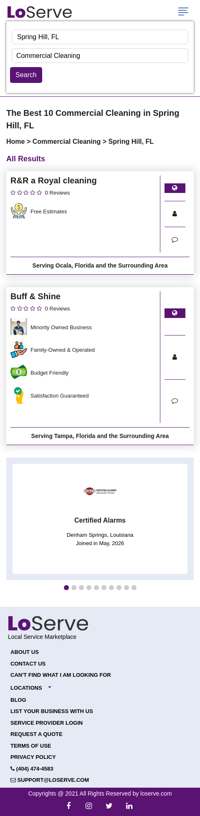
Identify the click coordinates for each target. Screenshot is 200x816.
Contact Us (28, 664)
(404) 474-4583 (31, 769)
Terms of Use (30, 746)
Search (26, 74)
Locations (26, 688)
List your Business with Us (51, 711)
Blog (18, 700)
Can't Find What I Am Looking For (60, 675)
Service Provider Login (46, 723)
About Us (24, 652)
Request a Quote (36, 734)
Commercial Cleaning (68, 141)
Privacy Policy (33, 757)
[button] (66, 587)
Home (16, 141)
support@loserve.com (49, 780)
